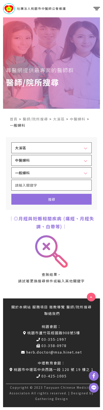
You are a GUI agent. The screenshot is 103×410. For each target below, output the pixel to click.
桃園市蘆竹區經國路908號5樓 (51, 332)
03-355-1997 (51, 339)
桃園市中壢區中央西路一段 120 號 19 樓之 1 (52, 369)
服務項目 (40, 307)
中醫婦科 (78, 119)
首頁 (14, 119)
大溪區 (59, 119)
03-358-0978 (51, 345)
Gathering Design (51, 399)
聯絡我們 (52, 313)
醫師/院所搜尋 (35, 119)
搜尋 (51, 199)
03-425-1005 (51, 376)
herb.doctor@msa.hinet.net (51, 352)
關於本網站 (21, 307)
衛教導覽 (57, 307)
